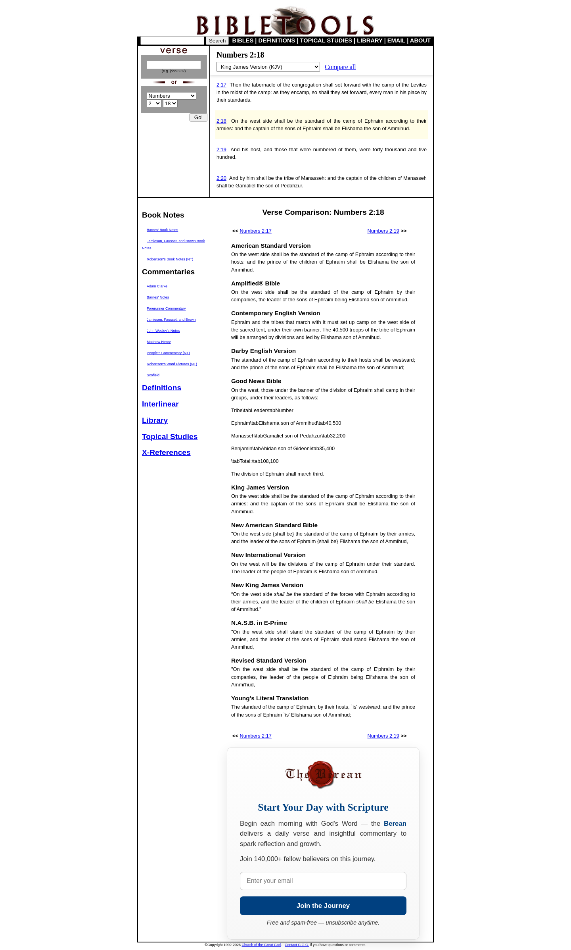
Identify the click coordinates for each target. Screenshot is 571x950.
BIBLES (243, 40)
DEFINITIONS (277, 40)
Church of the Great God (261, 945)
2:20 (221, 178)
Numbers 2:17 (256, 231)
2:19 (221, 149)
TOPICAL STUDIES (326, 40)
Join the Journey (323, 906)
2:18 (221, 121)
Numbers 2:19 (383, 231)
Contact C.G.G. (297, 945)
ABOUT (420, 40)
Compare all (340, 67)
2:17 (221, 85)
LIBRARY (369, 40)
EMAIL (396, 40)
